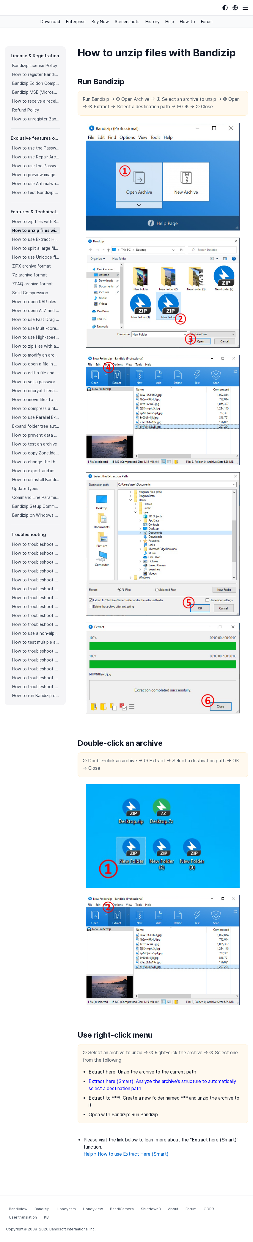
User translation (23, 1217)
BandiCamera (122, 1209)
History (152, 21)
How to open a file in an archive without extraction (36, 364)
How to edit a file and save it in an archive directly (36, 372)
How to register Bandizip (36, 74)
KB (46, 1217)
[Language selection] (235, 7)
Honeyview (93, 1209)
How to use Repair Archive (36, 157)
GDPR (209, 1209)
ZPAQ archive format (32, 284)
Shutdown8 (151, 1209)
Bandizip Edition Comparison (36, 83)
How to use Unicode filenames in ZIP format (36, 257)
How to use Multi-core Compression (36, 328)
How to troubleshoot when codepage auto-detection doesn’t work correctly (36, 562)
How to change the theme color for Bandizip (36, 461)
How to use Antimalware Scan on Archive (36, 183)
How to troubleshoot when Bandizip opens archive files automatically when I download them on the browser (36, 571)
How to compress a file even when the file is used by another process (36, 408)
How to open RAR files (34, 301)
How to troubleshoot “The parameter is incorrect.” (36, 651)
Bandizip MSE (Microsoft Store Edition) (36, 92)
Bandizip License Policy (34, 65)
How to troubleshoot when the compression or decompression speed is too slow (36, 606)
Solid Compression (30, 292)
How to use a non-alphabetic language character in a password (36, 633)
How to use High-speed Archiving (36, 337)
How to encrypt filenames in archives (36, 390)
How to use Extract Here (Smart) (36, 239)
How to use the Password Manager (36, 148)
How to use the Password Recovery (36, 165)
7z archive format (29, 275)
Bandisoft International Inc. (72, 1229)
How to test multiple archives (36, 642)
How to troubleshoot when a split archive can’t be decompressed (36, 677)
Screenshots (127, 21)
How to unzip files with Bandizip (36, 230)
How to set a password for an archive (36, 381)
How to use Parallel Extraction (36, 417)
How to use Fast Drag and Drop (36, 319)
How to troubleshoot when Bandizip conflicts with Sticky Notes (36, 660)
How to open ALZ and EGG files (36, 310)
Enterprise (76, 21)
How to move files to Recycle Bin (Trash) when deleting (36, 399)
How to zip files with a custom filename (36, 346)
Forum (207, 21)
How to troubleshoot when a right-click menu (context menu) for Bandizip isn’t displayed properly (36, 597)
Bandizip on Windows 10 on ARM (36, 515)
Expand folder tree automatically (36, 426)
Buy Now (100, 21)
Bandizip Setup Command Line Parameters (36, 506)
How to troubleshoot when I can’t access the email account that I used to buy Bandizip (36, 553)
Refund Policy (25, 110)
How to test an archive (34, 444)
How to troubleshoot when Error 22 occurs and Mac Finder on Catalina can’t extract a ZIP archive (36, 615)
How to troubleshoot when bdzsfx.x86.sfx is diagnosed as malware (36, 686)
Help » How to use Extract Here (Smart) (126, 1154)
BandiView (18, 1209)
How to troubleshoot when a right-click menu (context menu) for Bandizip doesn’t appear (36, 588)
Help (169, 21)
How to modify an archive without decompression (36, 355)
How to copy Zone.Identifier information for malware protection (36, 453)
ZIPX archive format (31, 266)
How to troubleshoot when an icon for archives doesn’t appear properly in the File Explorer (36, 580)
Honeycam (66, 1209)
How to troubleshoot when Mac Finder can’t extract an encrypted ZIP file (36, 624)
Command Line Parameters (36, 497)
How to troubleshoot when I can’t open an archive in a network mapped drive (36, 669)
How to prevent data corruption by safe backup (36, 435)
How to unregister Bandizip (36, 119)
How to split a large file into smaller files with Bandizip (36, 248)
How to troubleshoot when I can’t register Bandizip (36, 544)
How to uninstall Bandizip (36, 479)
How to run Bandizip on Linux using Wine (36, 695)
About (173, 1209)
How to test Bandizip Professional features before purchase (36, 192)
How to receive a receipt (36, 101)
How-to (187, 21)
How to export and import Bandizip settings (36, 470)
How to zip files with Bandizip (36, 221)
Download (50, 21)
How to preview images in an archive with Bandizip (36, 174)
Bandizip (42, 1209)
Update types (25, 488)
